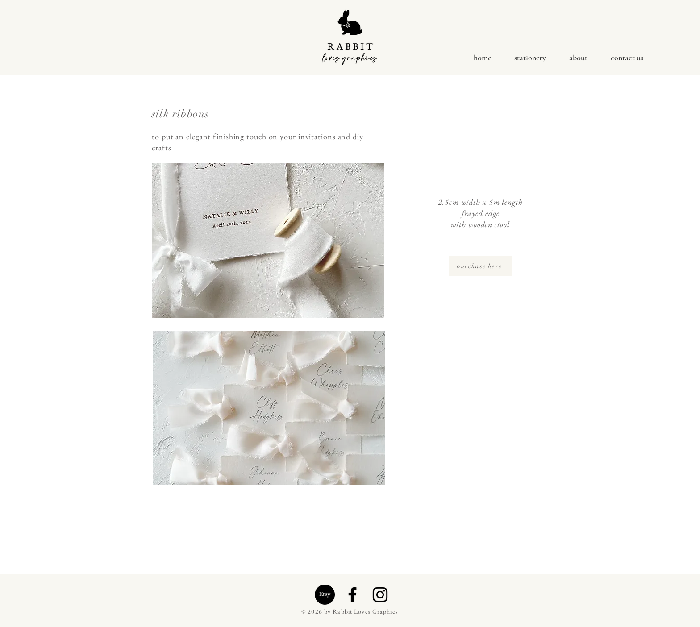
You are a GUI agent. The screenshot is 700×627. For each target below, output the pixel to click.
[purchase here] (480, 266)
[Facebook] (352, 595)
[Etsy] (325, 595)
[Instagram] (380, 595)
